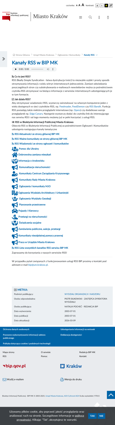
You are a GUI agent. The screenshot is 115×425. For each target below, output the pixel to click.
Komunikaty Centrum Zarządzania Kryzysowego (44, 173)
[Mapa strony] (100, 18)
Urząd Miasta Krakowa (43, 55)
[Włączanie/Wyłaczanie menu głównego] (80, 18)
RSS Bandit (95, 106)
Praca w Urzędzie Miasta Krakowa (36, 242)
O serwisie (45, 352)
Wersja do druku (71, 379)
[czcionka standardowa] (77, 5)
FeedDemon (78, 106)
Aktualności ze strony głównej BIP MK (39, 134)
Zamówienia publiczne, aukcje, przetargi (39, 229)
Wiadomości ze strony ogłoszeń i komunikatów (44, 144)
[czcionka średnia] (79, 5)
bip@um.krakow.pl (38, 265)
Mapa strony (8, 352)
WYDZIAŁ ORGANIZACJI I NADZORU (82, 294)
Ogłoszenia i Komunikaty (69, 55)
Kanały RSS (89, 55)
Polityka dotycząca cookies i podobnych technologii (26, 344)
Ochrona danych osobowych (16, 329)
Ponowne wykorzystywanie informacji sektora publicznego (24, 336)
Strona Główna (23, 55)
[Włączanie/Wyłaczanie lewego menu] (3, 59)
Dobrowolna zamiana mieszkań (34, 154)
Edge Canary (36, 114)
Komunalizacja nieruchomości (34, 167)
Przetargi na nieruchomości (32, 217)
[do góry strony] (111, 395)
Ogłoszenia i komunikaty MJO (35, 186)
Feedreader (65, 106)
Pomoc (44, 356)
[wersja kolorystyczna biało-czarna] (102, 5)
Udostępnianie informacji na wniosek (77, 329)
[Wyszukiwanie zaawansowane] (90, 17)
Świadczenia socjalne (30, 223)
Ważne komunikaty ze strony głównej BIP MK (43, 139)
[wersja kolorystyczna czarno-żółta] (106, 5)
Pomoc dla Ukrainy (29, 149)
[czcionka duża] (83, 5)
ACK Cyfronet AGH (71, 396)
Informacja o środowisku (31, 161)
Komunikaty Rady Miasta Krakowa (37, 180)
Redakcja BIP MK (87, 352)
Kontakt (83, 356)
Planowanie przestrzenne (32, 205)
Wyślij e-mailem (13, 379)
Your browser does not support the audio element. (34, 69)
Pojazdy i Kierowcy (28, 211)
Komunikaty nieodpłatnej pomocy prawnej (40, 236)
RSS (17, 134)
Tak (92, 416)
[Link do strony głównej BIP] (38, 16)
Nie (101, 416)
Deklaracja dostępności (71, 335)
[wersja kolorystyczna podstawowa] (97, 5)
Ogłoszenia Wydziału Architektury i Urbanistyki (43, 193)
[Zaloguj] (108, 18)
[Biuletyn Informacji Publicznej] (28, 367)
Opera (77, 110)
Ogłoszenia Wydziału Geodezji (35, 199)
